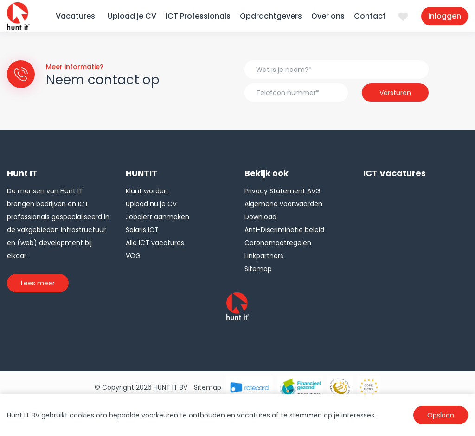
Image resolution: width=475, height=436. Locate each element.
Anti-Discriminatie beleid (284, 229)
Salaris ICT (142, 229)
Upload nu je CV (151, 204)
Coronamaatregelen (277, 242)
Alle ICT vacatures (155, 242)
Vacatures (75, 16)
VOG (133, 255)
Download (260, 216)
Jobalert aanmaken (157, 216)
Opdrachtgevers (271, 16)
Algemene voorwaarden (283, 204)
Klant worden (147, 191)
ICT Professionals (198, 16)
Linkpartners (263, 255)
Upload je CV (132, 16)
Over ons (328, 16)
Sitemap (258, 268)
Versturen (395, 92)
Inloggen (444, 16)
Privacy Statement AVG (282, 191)
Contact (370, 16)
